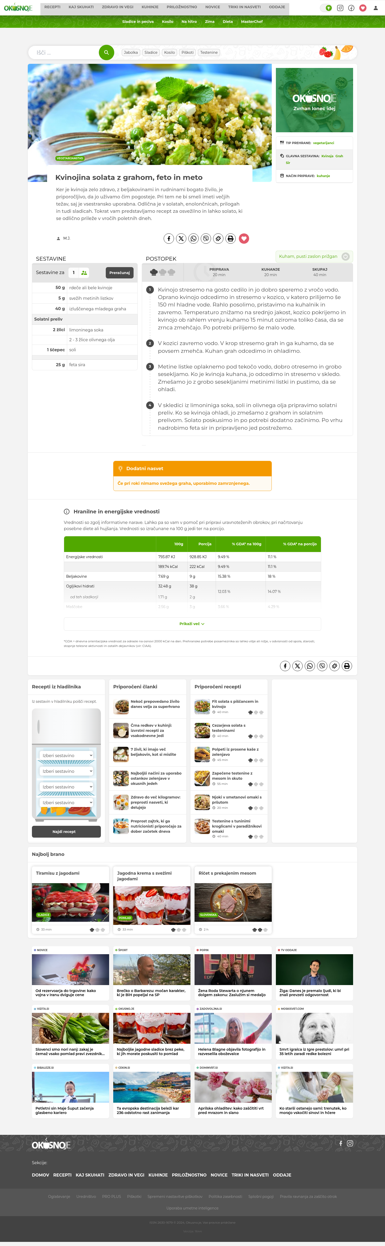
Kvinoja (327, 156)
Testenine (209, 52)
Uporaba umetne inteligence (192, 1208)
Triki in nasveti (256, 7)
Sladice (151, 52)
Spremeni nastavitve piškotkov (174, 1196)
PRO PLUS (111, 1196)
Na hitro (189, 21)
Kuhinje (161, 7)
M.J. (66, 238)
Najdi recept (69, 831)
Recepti (64, 7)
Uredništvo (86, 1196)
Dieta (228, 21)
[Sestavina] (66, 755)
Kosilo (167, 21)
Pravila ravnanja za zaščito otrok (308, 1196)
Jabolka (131, 52)
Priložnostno (193, 7)
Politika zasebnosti (225, 1196)
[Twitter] (181, 238)
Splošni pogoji (261, 1196)
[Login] (376, 7)
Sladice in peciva (138, 21)
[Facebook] (169, 238)
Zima (210, 21)
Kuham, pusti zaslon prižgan (314, 256)
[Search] (338, 8)
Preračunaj (119, 272)
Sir (288, 163)
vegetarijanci (323, 143)
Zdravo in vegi (129, 7)
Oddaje (289, 7)
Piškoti (187, 52)
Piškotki (134, 1196)
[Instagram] (350, 1143)
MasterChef (252, 21)
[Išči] (106, 52)
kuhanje (323, 176)
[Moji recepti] (362, 7)
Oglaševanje (59, 1196)
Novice (224, 7)
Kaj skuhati (92, 7)
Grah (339, 156)
